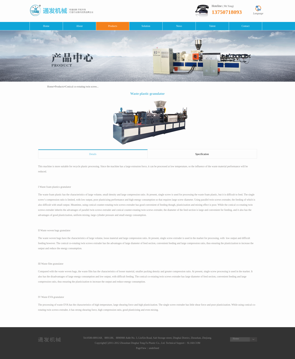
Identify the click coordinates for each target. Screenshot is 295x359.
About (79, 26)
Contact (246, 26)
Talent (212, 26)
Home (46, 26)
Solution (146, 26)
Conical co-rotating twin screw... (82, 86)
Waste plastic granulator (147, 94)
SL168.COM (193, 343)
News (179, 26)
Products (112, 26)
